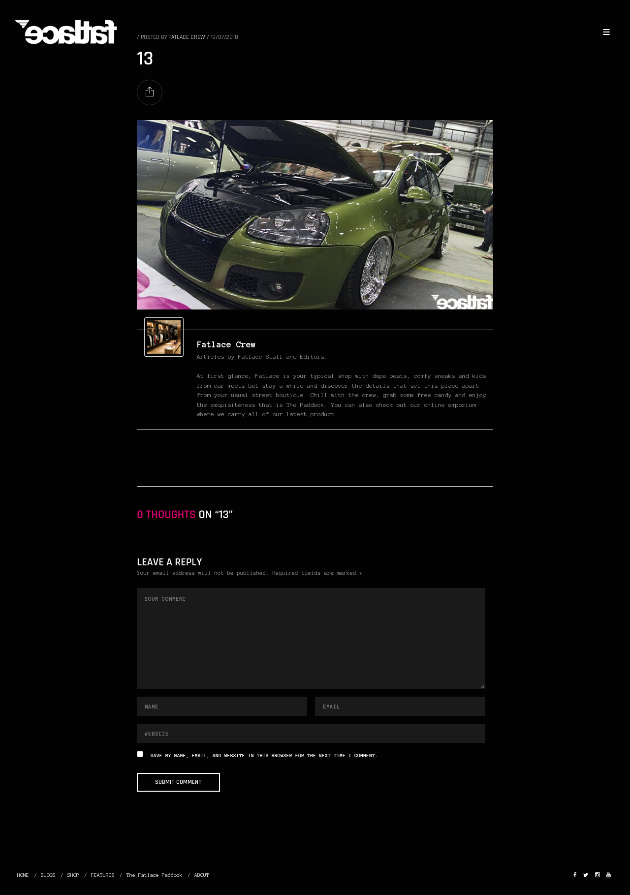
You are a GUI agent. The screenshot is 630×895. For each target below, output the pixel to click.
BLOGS (48, 875)
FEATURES (103, 875)
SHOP (73, 875)
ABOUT (201, 875)
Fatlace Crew (226, 344)
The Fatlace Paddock (154, 875)
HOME (23, 875)
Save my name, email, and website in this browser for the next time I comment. (264, 756)
